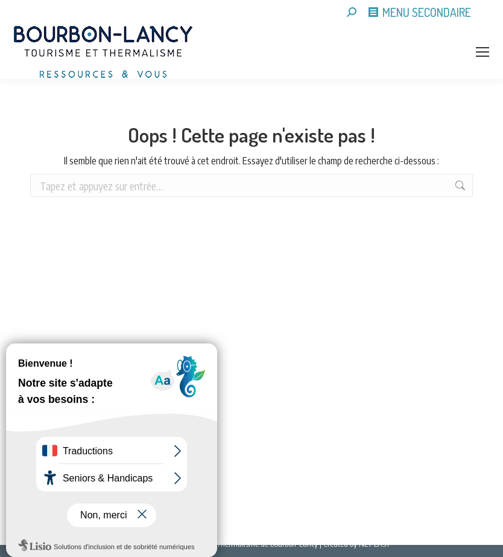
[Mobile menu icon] (482, 51)
